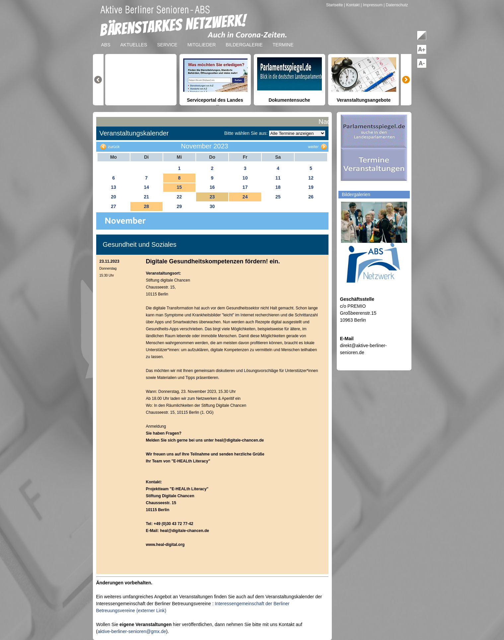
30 (212, 206)
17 (245, 187)
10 (245, 178)
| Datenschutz (396, 5)
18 (278, 187)
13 (113, 187)
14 (146, 187)
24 (245, 196)
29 (179, 206)
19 (311, 187)
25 (278, 196)
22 (179, 196)
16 (212, 187)
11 (278, 178)
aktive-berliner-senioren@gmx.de (132, 631)
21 (146, 196)
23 (212, 196)
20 (113, 196)
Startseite (335, 5)
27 (113, 206)
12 (311, 178)
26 (311, 196)
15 (179, 187)
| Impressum (372, 5)
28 (146, 206)
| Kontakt (352, 5)
